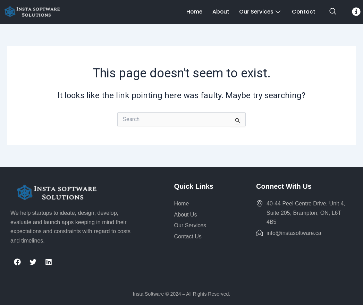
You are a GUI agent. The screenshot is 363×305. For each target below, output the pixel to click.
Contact (302, 12)
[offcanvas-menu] (356, 12)
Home (190, 12)
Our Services (258, 12)
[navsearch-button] (333, 12)
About (217, 12)
